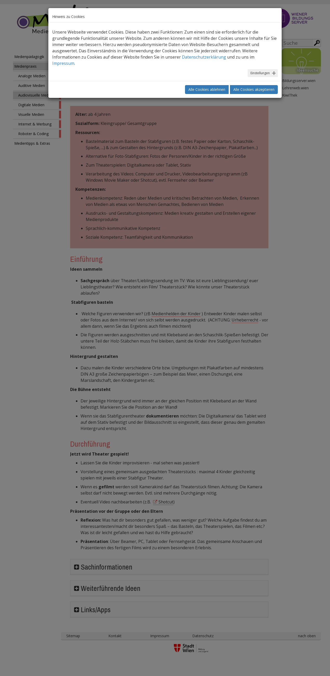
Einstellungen (260, 73)
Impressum (63, 63)
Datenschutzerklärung (204, 57)
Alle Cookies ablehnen (206, 89)
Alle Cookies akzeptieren (253, 89)
